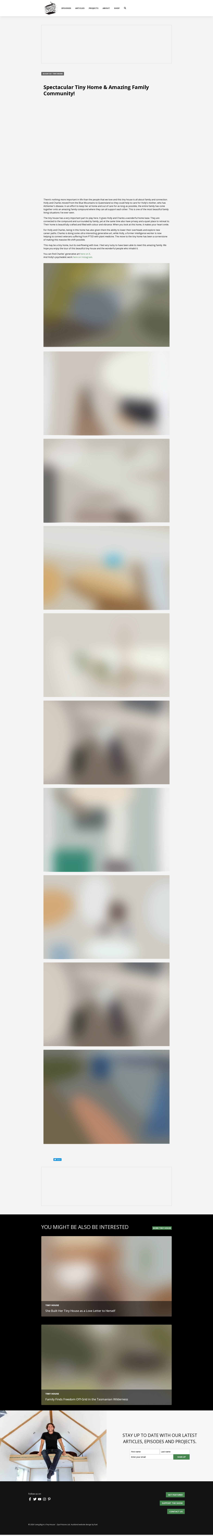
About (106, 8)
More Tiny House (162, 1228)
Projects (93, 8)
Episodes (66, 8)
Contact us (176, 1510)
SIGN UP (181, 1457)
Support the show (174, 1502)
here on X (85, 253)
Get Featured (177, 1493)
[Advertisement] (106, 44)
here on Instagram (82, 257)
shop (117, 8)
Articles (80, 8)
